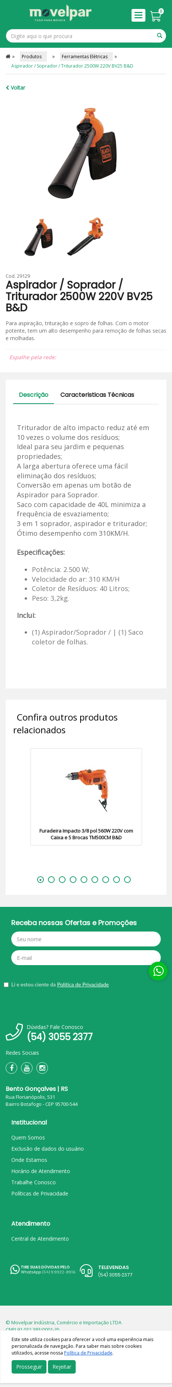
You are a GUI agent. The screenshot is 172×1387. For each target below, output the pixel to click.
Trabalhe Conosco (33, 1182)
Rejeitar (61, 1366)
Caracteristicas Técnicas (97, 395)
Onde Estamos (29, 1159)
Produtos (33, 56)
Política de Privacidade (83, 984)
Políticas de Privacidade (39, 1193)
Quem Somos (28, 1137)
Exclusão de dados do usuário (47, 1148)
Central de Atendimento (40, 1238)
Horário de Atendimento (40, 1171)
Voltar (15, 87)
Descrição (33, 395)
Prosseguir (29, 1366)
